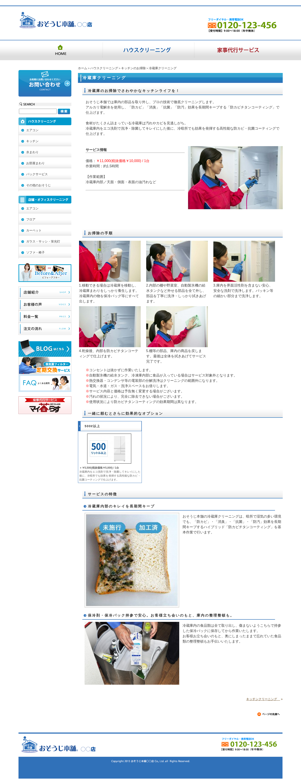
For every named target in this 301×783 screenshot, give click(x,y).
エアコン (32, 130)
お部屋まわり (35, 163)
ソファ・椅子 (35, 252)
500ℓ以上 (92, 426)
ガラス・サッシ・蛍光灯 (43, 241)
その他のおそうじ (38, 185)
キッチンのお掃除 (133, 68)
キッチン (32, 141)
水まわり (32, 152)
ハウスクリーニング (104, 68)
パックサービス (37, 174)
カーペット (34, 230)
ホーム (82, 68)
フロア (30, 219)
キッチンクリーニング (263, 699)
